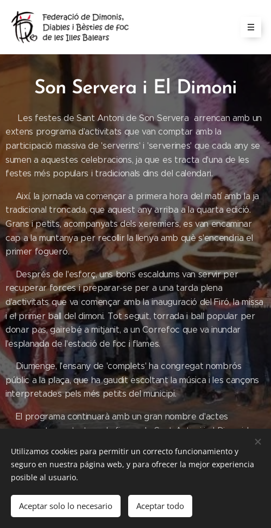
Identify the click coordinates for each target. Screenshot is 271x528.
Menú (247, 27)
